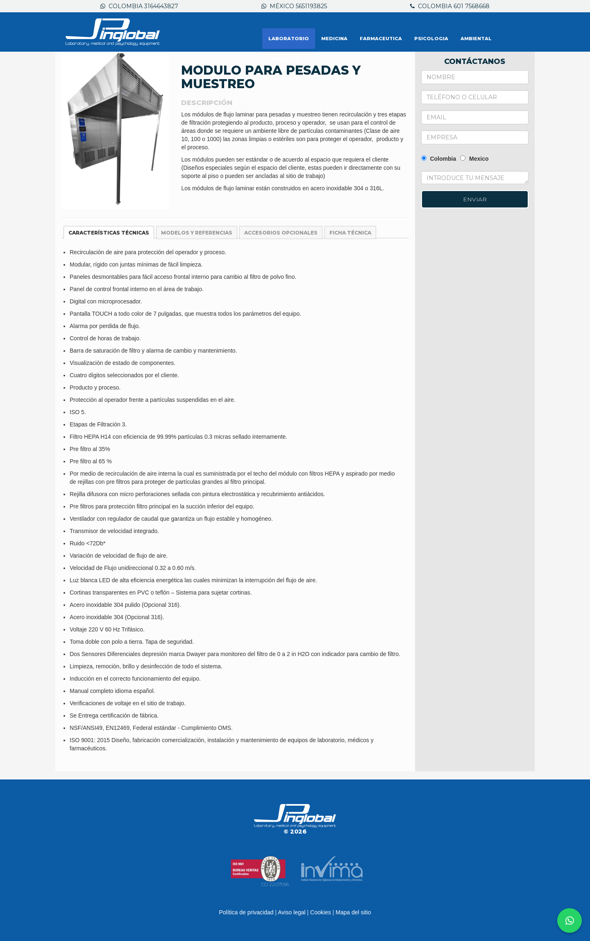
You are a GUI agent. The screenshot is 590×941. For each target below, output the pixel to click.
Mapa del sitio (353, 912)
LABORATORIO (288, 38)
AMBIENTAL (476, 38)
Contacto (284, 59)
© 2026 (295, 831)
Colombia (438, 158)
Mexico (474, 158)
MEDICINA (334, 38)
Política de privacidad (246, 912)
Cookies (320, 912)
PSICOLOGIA (431, 38)
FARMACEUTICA (381, 38)
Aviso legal (291, 912)
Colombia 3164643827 (139, 6)
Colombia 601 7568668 (450, 6)
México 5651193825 (294, 6)
